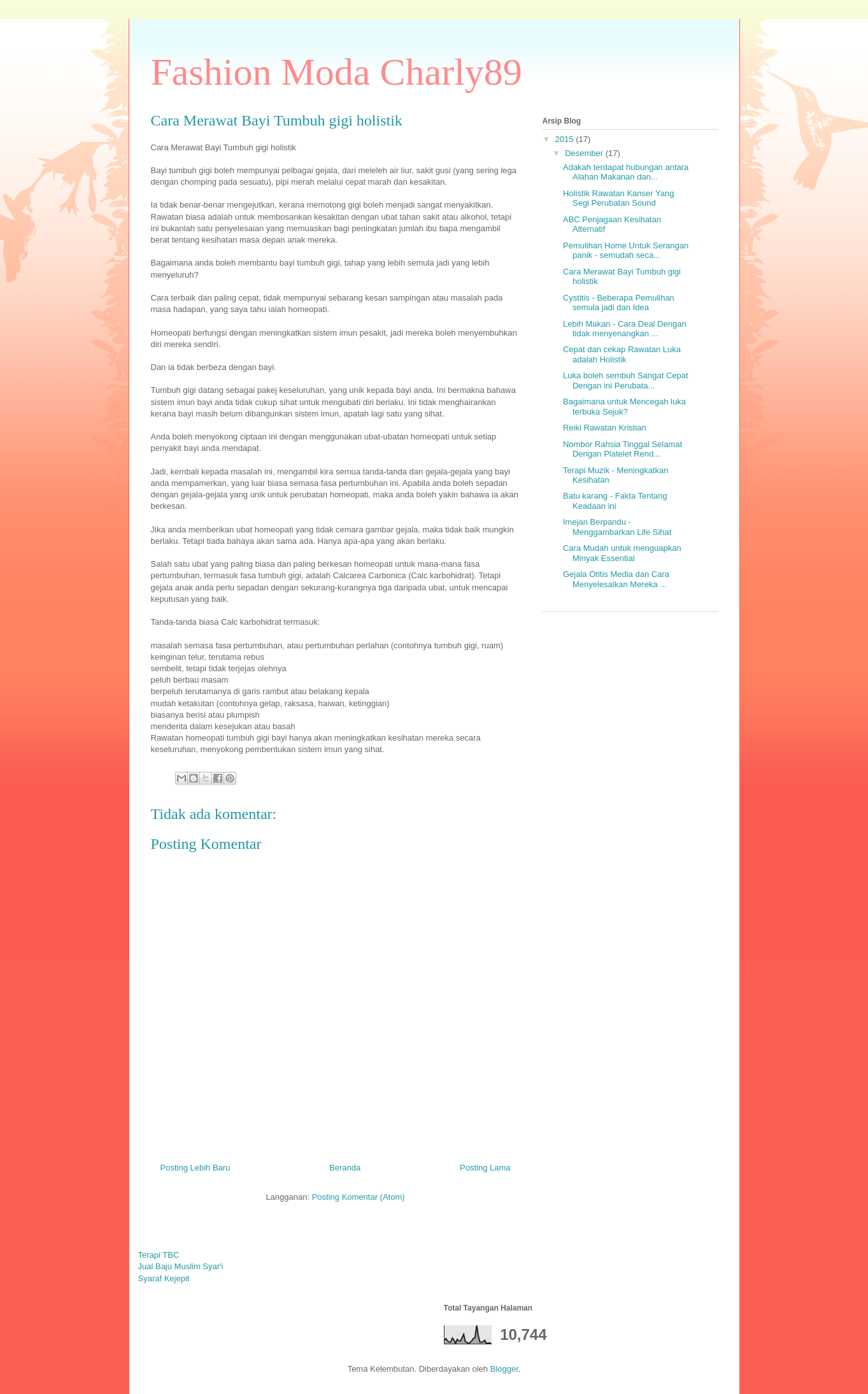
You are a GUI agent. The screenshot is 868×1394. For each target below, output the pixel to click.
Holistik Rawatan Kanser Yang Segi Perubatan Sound (618, 198)
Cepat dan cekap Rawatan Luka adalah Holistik (622, 354)
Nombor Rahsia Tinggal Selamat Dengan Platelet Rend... (622, 449)
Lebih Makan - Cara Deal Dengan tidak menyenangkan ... (625, 329)
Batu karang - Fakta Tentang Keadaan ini (615, 501)
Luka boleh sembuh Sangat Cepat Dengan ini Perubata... (625, 380)
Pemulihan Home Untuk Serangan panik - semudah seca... (625, 250)
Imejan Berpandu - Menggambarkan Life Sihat (617, 527)
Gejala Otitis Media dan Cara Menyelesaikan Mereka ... (616, 579)
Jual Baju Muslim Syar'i (181, 1266)
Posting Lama (485, 1167)
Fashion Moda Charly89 (336, 72)
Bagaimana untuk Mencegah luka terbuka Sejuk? (624, 406)
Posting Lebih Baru (195, 1167)
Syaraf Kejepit (164, 1278)
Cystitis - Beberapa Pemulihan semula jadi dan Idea (618, 303)
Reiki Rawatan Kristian (604, 427)
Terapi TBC (159, 1255)
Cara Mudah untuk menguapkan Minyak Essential (622, 553)
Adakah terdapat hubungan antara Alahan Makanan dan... (625, 172)
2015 (565, 139)
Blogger (504, 1369)
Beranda (344, 1167)
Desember (585, 153)
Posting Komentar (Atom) (358, 1197)
